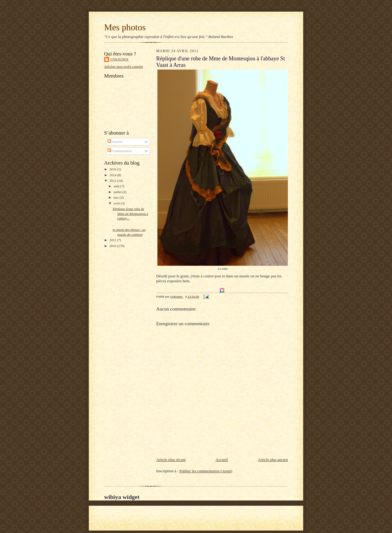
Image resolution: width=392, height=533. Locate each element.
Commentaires (119, 151)
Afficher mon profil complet (123, 66)
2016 (113, 169)
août (117, 186)
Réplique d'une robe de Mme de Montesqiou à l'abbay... (130, 213)
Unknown (119, 59)
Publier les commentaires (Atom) (205, 471)
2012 (113, 180)
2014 (113, 175)
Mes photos (125, 27)
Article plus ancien (273, 459)
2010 (113, 246)
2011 (113, 240)
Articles (115, 141)
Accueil (222, 459)
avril (117, 203)
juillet (118, 192)
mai (117, 197)
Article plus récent (171, 459)
